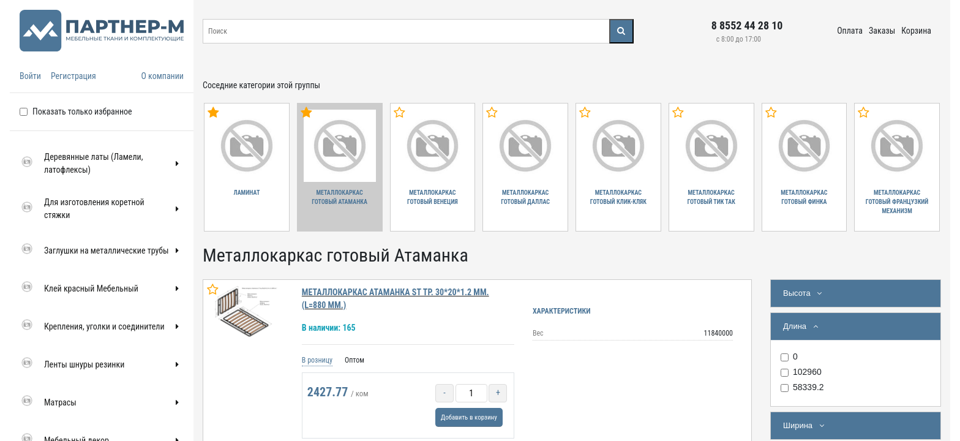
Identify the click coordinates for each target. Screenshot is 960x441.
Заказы (882, 31)
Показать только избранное (82, 111)
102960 (807, 372)
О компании (162, 76)
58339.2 (808, 387)
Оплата (850, 31)
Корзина (916, 31)
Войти (30, 76)
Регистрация (73, 76)
